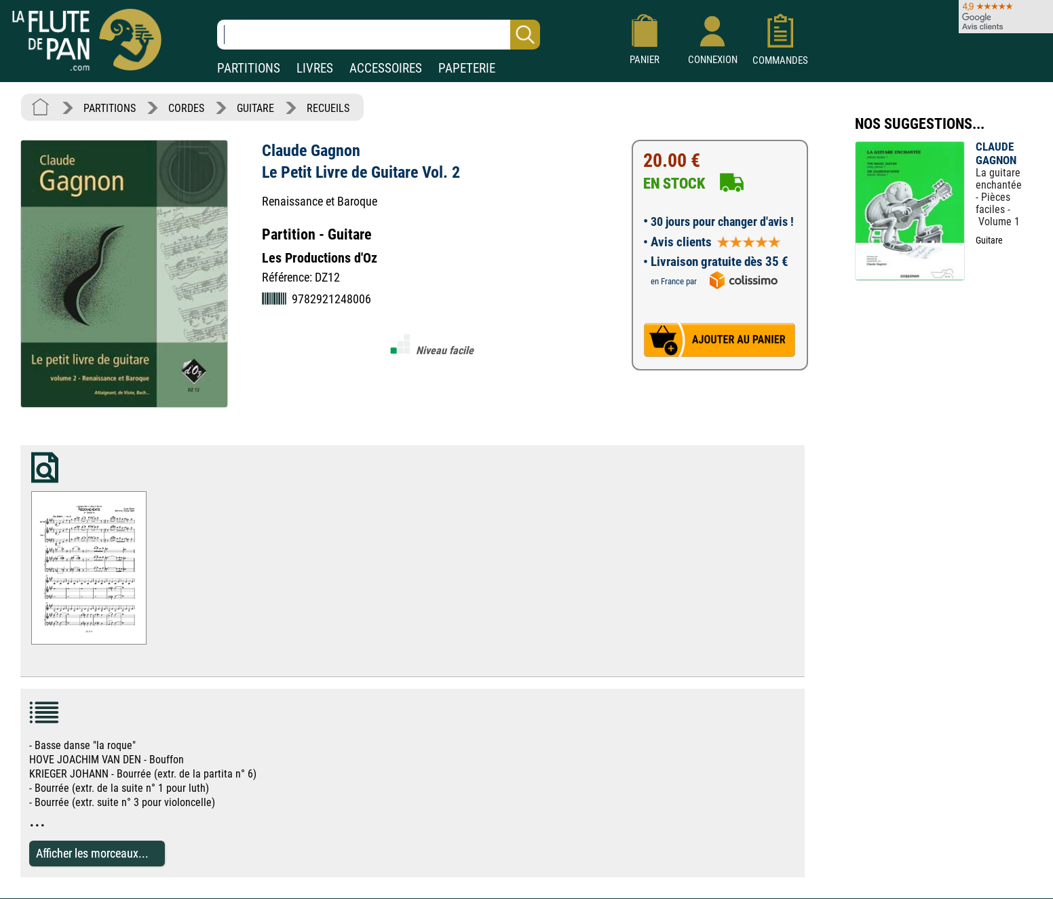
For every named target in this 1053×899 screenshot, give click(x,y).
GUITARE (255, 108)
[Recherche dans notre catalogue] (378, 35)
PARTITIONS (248, 68)
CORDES (186, 108)
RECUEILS (328, 108)
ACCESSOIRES (385, 68)
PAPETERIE (466, 68)
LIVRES (314, 68)
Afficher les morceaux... (92, 853)
